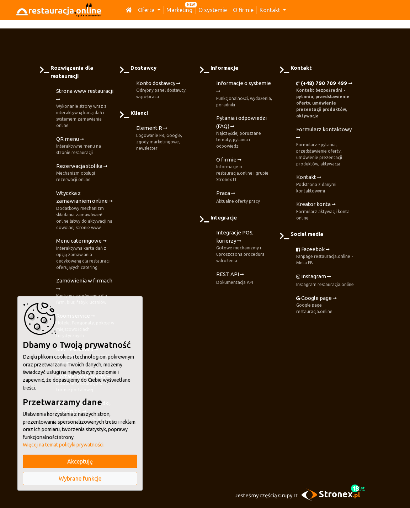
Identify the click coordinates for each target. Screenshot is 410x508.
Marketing (179, 10)
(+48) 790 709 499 (325, 100)
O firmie (243, 10)
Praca (238, 197)
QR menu (85, 146)
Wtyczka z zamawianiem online (85, 210)
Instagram (325, 280)
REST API (234, 278)
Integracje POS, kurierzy (245, 246)
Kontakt (271, 10)
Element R (165, 138)
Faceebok (325, 256)
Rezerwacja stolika (85, 173)
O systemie (212, 10)
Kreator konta (325, 211)
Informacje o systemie (245, 94)
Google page (325, 305)
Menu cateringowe (85, 254)
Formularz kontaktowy (325, 146)
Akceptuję (80, 461)
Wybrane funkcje (80, 478)
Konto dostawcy (165, 90)
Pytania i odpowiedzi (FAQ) (245, 132)
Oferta (147, 10)
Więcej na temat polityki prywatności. (64, 445)
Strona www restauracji (85, 108)
